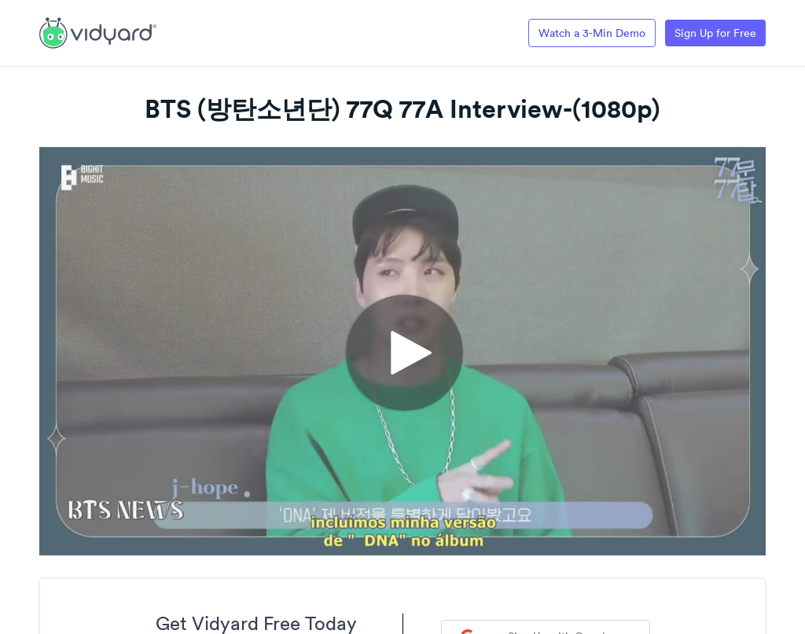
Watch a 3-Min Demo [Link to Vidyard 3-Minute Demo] (592, 33)
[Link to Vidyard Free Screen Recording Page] (97, 31)
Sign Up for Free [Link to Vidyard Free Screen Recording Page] (715, 33)
